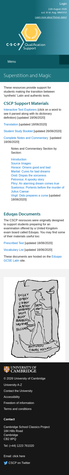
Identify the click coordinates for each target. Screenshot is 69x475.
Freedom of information (19, 402)
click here (19, 456)
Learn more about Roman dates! (51, 17)
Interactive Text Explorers (20, 109)
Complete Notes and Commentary (26, 137)
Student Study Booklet (18, 131)
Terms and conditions (17, 408)
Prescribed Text (14, 243)
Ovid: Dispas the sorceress (28, 175)
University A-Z (13, 384)
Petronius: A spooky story (27, 179)
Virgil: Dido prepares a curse (29, 195)
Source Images (21, 163)
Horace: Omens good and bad (30, 167)
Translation (11, 124)
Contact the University (18, 390)
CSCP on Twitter (17, 462)
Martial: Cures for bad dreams (30, 171)
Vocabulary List (14, 249)
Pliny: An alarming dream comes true (35, 183)
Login (63, 3)
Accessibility (12, 396)
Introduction (18, 159)
